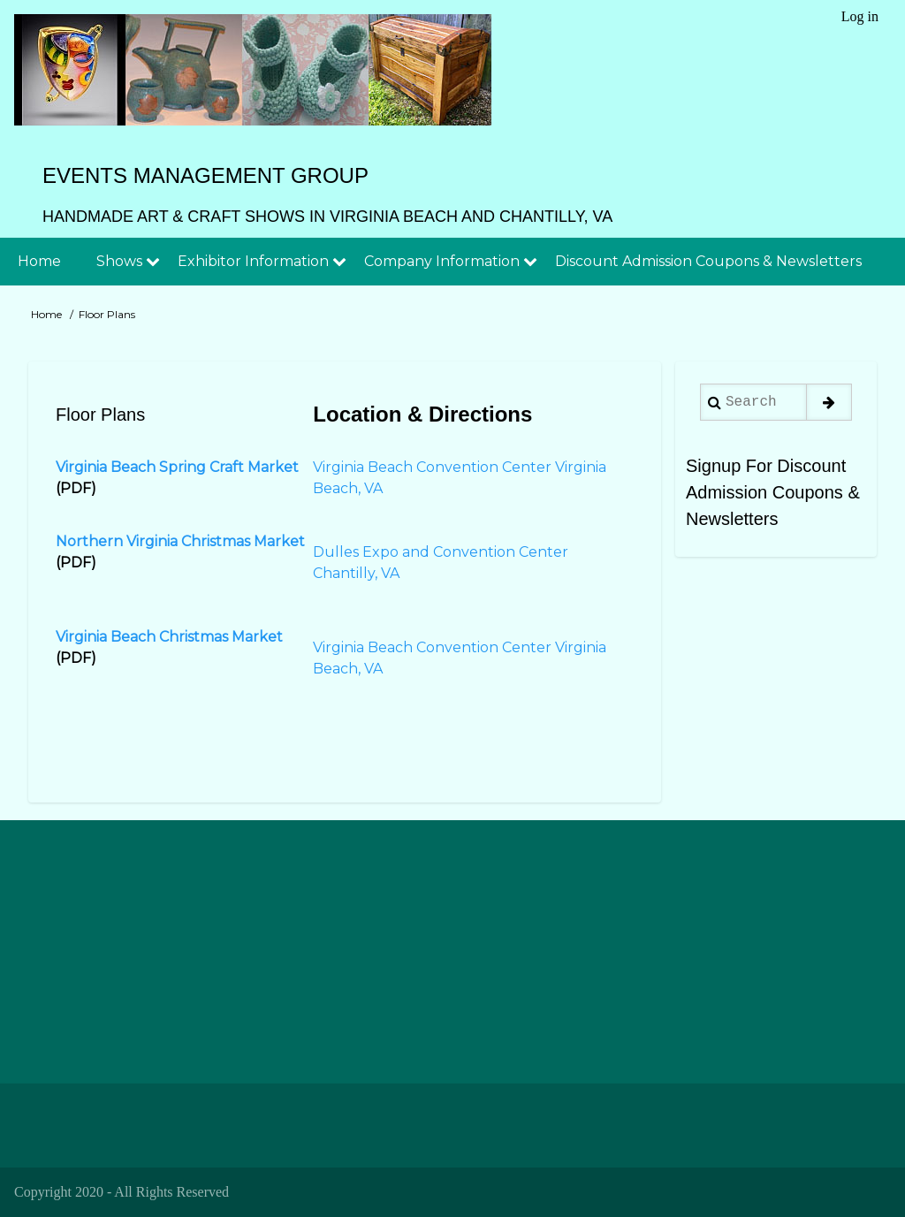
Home (39, 261)
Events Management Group (205, 175)
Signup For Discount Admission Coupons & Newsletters (773, 492)
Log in (859, 16)
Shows (119, 261)
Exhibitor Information (253, 261)
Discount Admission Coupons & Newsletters (708, 261)
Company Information (442, 261)
